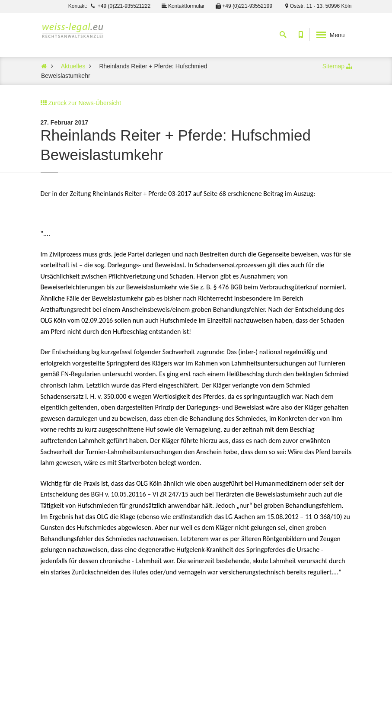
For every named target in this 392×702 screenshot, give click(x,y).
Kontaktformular (183, 6)
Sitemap (333, 66)
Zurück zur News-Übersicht (84, 102)
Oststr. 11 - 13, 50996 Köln (316, 6)
